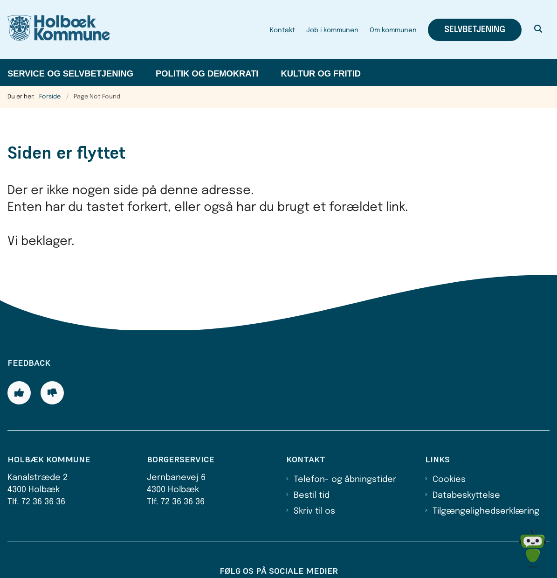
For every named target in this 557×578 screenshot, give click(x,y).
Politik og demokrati (207, 73)
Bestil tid (312, 452)
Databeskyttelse (466, 452)
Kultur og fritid (321, 73)
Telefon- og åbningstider (345, 436)
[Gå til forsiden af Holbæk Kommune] (55, 29)
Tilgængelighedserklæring (486, 468)
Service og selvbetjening (70, 73)
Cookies (449, 436)
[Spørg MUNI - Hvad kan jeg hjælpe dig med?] (532, 549)
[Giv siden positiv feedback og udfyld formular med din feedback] (19, 349)
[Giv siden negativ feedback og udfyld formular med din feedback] (52, 349)
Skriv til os (314, 468)
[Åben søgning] (538, 30)
